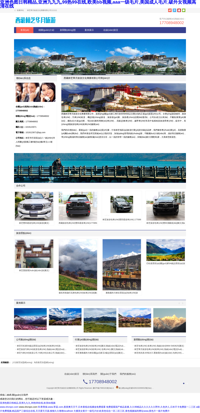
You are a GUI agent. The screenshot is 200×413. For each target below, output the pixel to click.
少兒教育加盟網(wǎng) (22, 362)
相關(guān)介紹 (46, 30)
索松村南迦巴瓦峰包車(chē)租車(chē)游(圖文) (78, 293)
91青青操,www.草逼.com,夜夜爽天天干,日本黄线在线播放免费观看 (72, 407)
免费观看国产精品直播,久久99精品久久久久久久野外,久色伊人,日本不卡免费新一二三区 (150, 407)
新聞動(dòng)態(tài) (68, 33)
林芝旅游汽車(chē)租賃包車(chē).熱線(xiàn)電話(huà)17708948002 (47, 349)
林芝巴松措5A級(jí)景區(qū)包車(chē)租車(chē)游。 (39, 346)
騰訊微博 (174, 10)
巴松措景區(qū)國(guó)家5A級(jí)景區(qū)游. (165, 263)
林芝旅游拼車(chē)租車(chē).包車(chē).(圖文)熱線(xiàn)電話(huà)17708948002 (111, 349)
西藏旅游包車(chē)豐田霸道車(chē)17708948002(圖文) (78, 223)
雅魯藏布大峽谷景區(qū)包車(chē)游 (122, 293)
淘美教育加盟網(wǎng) (44, 362)
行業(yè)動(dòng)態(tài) (87, 339)
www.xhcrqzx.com (9, 407)
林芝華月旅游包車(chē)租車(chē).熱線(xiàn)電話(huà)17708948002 (164, 349)
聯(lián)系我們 (90, 374)
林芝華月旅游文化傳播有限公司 (66, 388)
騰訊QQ (179, 10)
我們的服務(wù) (128, 374)
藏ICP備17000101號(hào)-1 (103, 388)
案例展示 (89, 30)
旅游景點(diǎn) (23, 233)
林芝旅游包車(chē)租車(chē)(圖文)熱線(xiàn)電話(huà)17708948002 (106, 346)
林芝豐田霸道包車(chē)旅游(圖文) (34, 223)
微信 (183, 10)
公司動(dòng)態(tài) (26, 339)
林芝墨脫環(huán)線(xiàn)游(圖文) (34, 270)
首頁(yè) (24, 30)
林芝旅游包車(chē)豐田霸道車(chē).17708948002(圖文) (122, 219)
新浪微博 (170, 10)
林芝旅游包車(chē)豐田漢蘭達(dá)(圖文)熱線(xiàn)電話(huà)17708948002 (165, 223)
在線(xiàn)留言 (110, 30)
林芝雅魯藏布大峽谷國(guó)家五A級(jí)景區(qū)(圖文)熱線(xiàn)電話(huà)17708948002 (114, 353)
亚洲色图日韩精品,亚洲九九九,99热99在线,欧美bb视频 (27, 403)
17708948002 (171, 22)
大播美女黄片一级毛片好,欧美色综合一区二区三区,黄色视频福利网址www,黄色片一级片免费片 (121, 411)
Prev (180, 303)
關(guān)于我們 (108, 374)
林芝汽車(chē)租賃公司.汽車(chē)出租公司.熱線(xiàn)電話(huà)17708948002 (51, 353)
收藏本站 (20, 10)
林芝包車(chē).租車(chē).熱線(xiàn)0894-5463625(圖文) (159, 346)
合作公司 (20, 185)
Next (182, 303)
